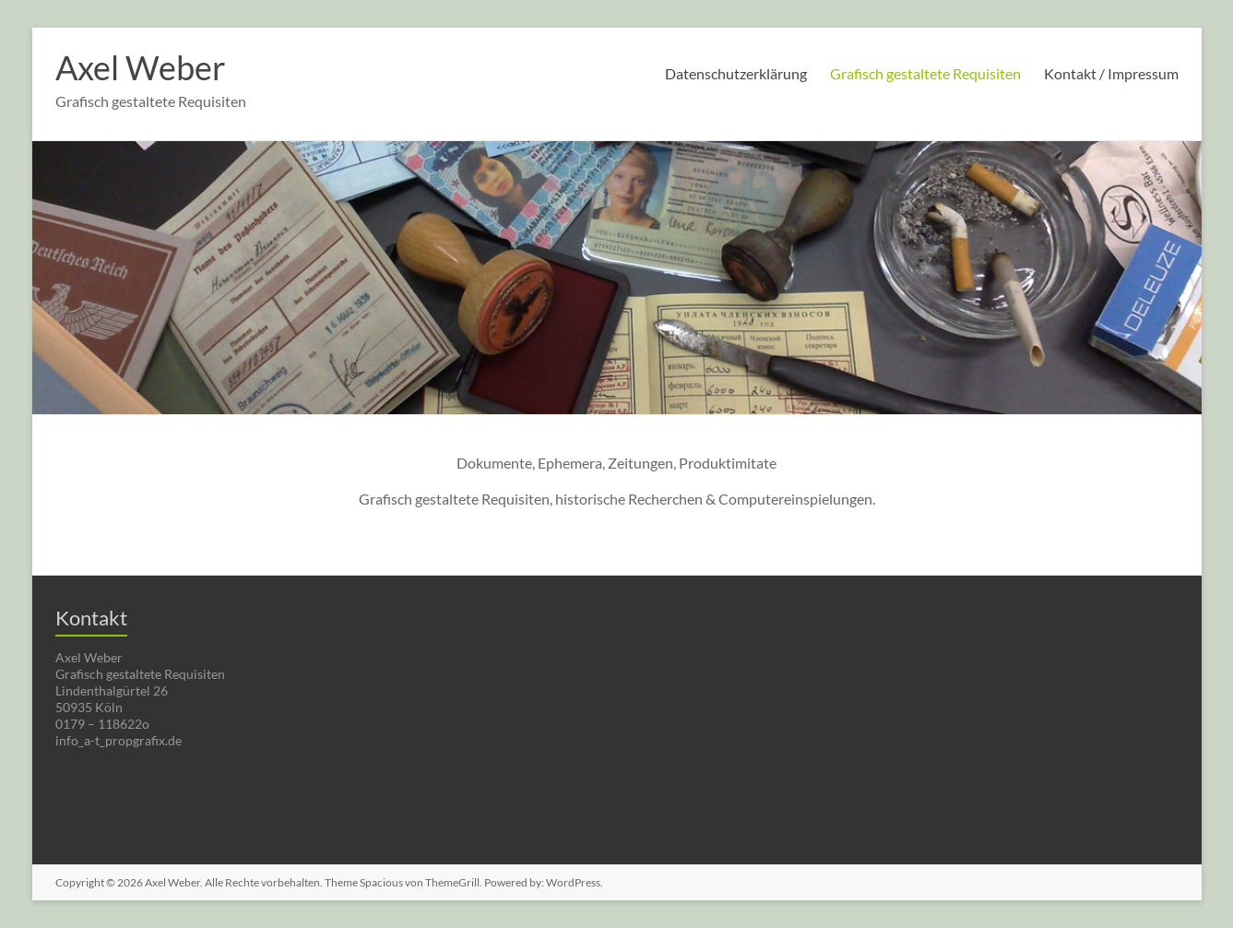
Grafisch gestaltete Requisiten (925, 73)
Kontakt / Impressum (1111, 73)
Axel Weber (140, 67)
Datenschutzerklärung (736, 73)
